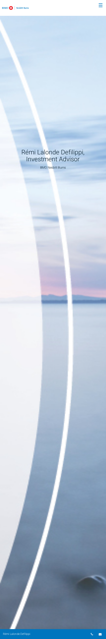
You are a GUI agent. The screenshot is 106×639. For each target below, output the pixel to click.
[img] (53, 319)
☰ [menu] (100, 5)
